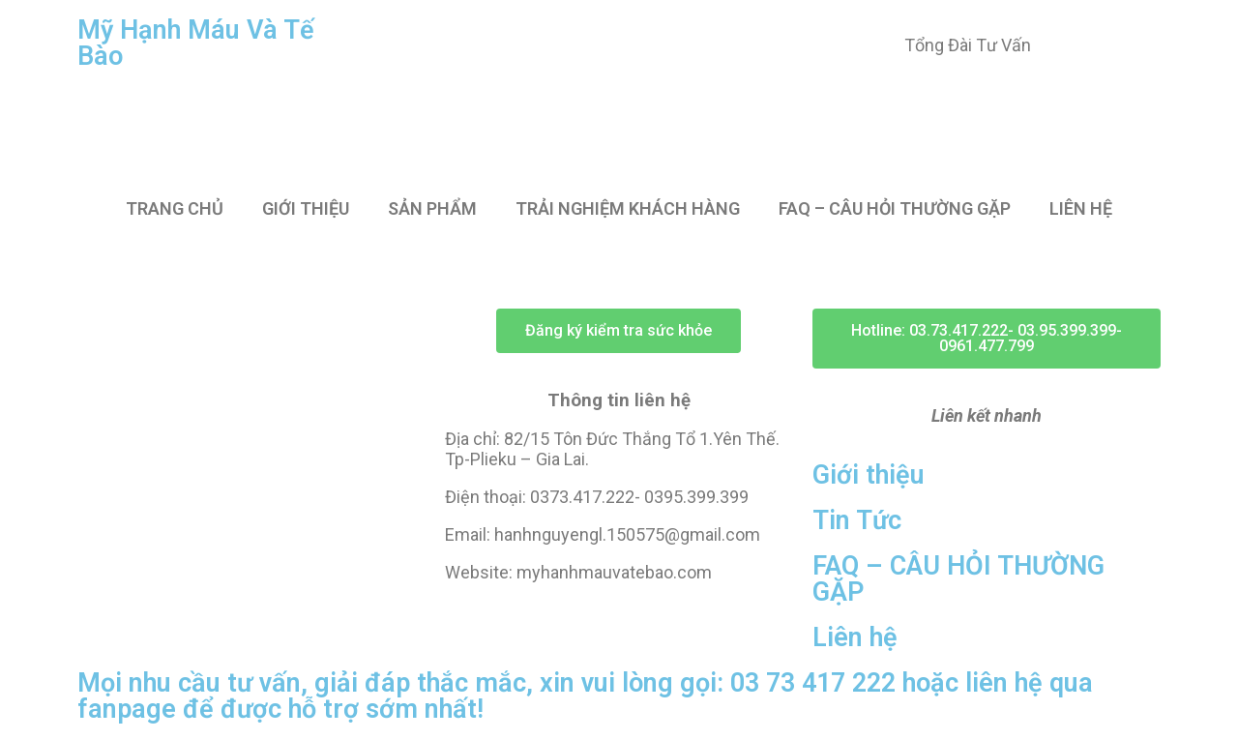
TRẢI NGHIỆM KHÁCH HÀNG (628, 208)
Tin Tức (856, 520)
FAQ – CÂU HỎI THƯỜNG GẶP (895, 208)
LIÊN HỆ (1080, 208)
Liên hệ (855, 637)
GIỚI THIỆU (305, 208)
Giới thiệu (868, 474)
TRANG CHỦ (174, 208)
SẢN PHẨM (432, 208)
